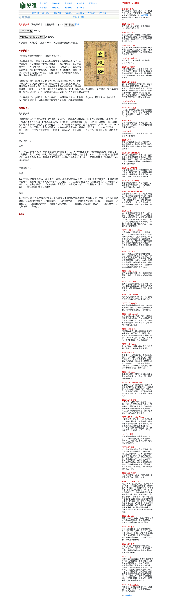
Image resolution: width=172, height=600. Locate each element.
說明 (77, 24)
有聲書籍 (80, 7)
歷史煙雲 (68, 3)
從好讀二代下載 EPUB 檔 (31, 37)
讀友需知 (46, 13)
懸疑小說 (93, 3)
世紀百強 (43, 3)
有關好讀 (35, 13)
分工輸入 (80, 13)
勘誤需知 (57, 13)
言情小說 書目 (78, 17)
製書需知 (69, 13)
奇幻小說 (56, 7)
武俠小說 (80, 3)
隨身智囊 (56, 3)
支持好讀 (91, 13)
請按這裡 (144, 15)
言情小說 (43, 7)
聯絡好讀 (102, 13)
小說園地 (68, 7)
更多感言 (128, 595)
